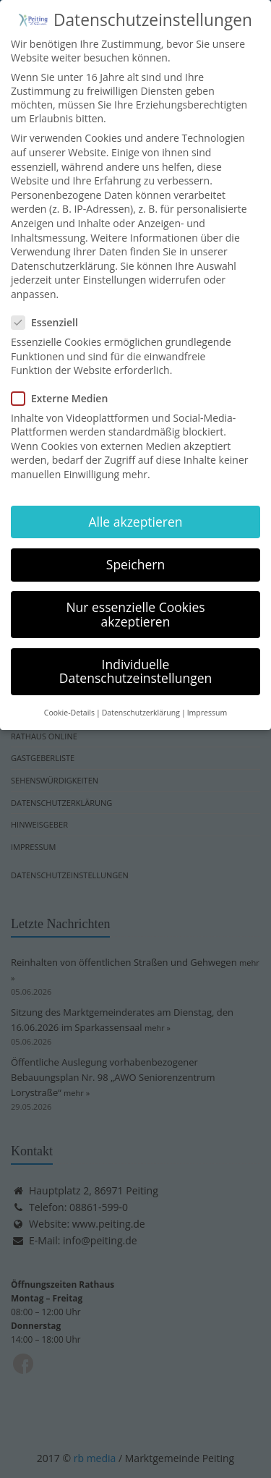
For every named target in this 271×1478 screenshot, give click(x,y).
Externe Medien (64, 386)
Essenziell (49, 311)
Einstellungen (115, 268)
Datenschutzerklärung (63, 253)
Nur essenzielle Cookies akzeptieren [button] (135, 602)
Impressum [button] (207, 700)
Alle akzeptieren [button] (135, 509)
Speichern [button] (135, 552)
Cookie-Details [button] (69, 700)
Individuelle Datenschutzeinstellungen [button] (135, 659)
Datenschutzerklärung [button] (141, 700)
